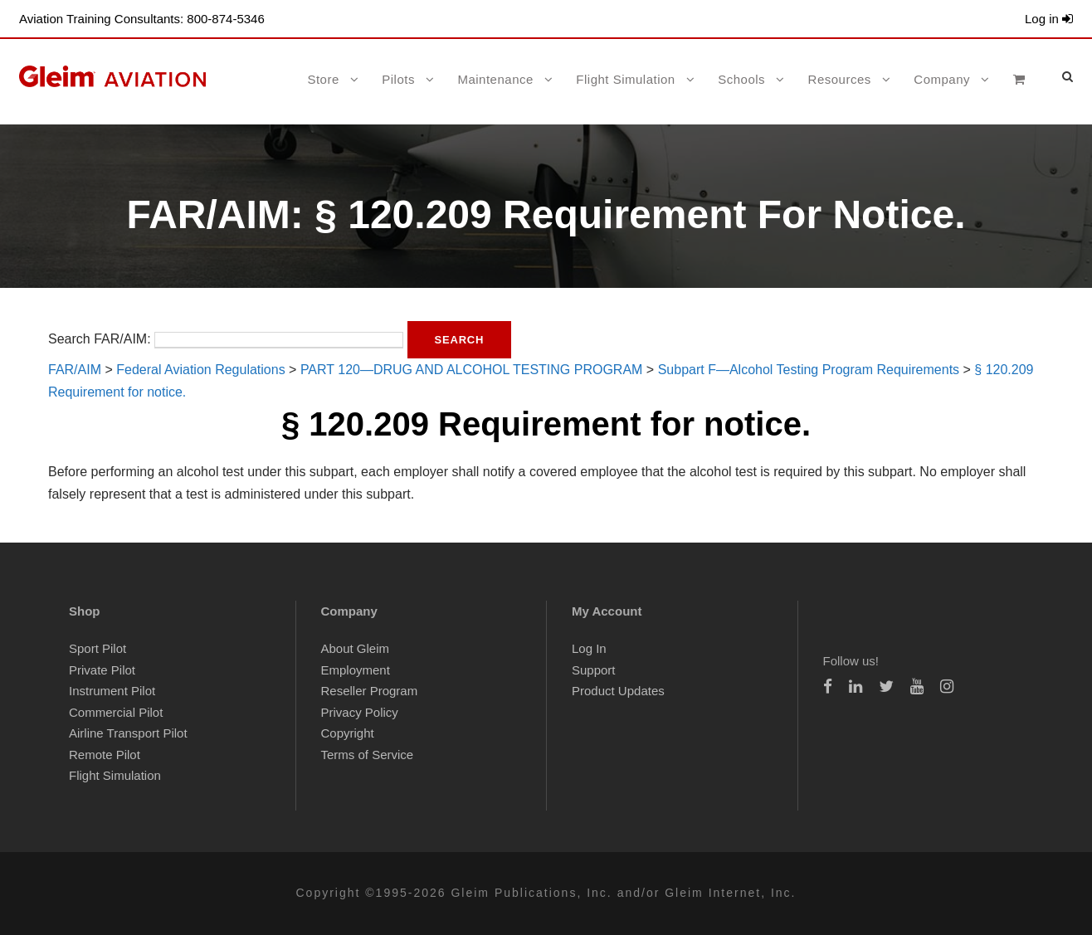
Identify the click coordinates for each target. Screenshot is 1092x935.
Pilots (398, 79)
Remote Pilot (104, 755)
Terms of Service (367, 755)
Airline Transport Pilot (128, 733)
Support (594, 670)
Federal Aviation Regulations (200, 370)
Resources (839, 79)
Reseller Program (369, 691)
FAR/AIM (74, 370)
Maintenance (495, 79)
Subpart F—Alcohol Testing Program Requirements (808, 370)
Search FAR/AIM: (99, 339)
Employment (355, 670)
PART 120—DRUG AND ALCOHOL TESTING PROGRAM (471, 370)
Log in (1049, 19)
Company (942, 79)
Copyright (347, 733)
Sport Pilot (97, 648)
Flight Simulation (625, 79)
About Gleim (355, 648)
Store (323, 79)
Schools (741, 79)
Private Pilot (102, 670)
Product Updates (618, 691)
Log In (589, 648)
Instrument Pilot (112, 691)
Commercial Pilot (116, 712)
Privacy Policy (359, 712)
